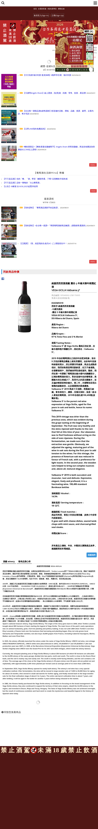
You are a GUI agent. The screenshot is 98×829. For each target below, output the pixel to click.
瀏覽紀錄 (61, 9)
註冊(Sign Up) (58, 15)
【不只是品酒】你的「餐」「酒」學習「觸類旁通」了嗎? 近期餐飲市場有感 (35, 178)
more (93, 191)
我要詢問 (91, 555)
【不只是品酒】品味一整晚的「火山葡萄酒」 (22, 182)
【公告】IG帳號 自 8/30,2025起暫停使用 (20, 186)
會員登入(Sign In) (41, 15)
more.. (92, 165)
